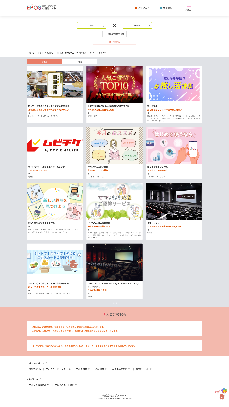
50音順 (79, 61)
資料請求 (101, 368)
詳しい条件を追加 (114, 33)
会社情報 (35, 368)
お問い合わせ (144, 368)
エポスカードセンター (58, 368)
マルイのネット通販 (66, 384)
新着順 (44, 61)
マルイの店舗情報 (39, 384)
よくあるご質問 (121, 368)
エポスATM (83, 368)
